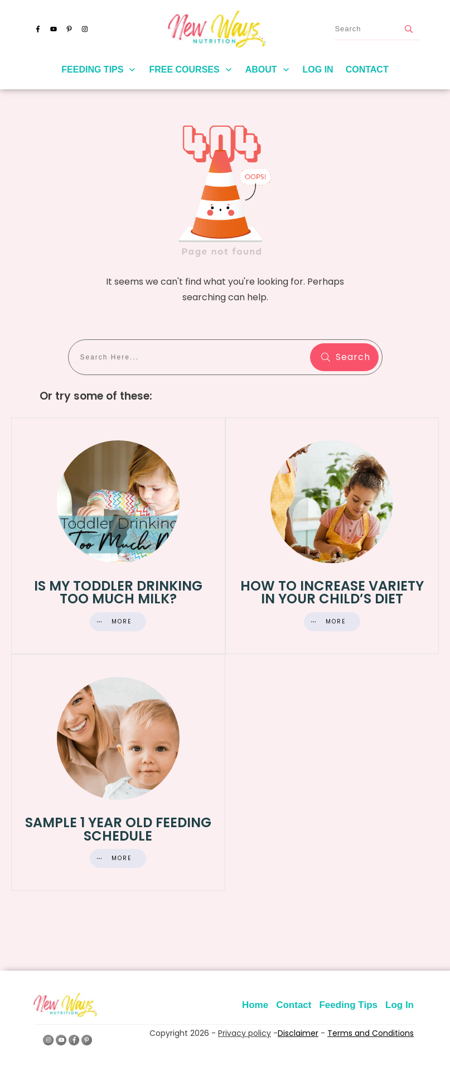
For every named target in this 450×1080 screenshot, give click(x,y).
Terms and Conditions (370, 1033)
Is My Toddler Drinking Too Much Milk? (118, 536)
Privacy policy (244, 1033)
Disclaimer (298, 1033)
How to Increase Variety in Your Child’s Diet (332, 536)
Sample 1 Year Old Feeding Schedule (118, 772)
